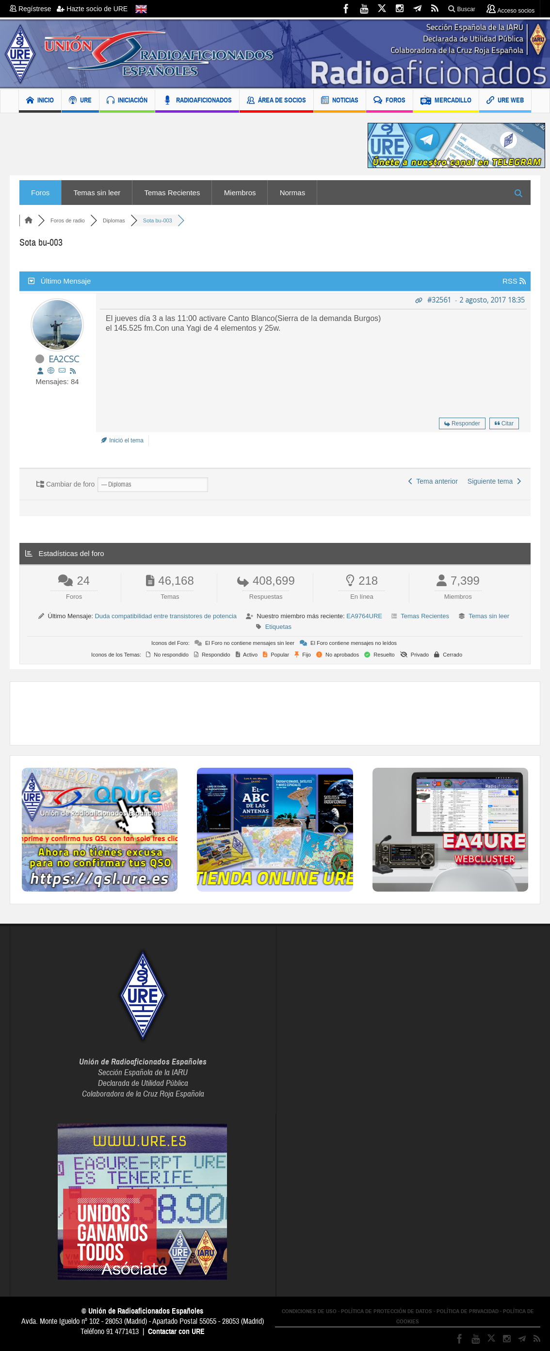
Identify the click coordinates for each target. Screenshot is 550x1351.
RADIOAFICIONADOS (197, 101)
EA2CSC (64, 359)
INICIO (40, 101)
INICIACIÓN (127, 101)
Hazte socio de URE (92, 9)
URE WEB (505, 101)
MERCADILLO (446, 101)
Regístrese (33, 9)
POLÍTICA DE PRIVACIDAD (468, 1311)
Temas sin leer (97, 192)
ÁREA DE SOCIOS (276, 101)
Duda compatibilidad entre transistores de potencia (166, 616)
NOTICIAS (340, 101)
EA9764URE (364, 616)
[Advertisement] (181, 145)
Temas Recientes (172, 192)
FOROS (389, 101)
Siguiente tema (494, 481)
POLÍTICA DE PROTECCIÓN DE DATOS (386, 1311)
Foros (40, 192)
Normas (293, 192)
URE (80, 101)
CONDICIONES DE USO (309, 1311)
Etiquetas (278, 626)
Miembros (240, 192)
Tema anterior (433, 481)
